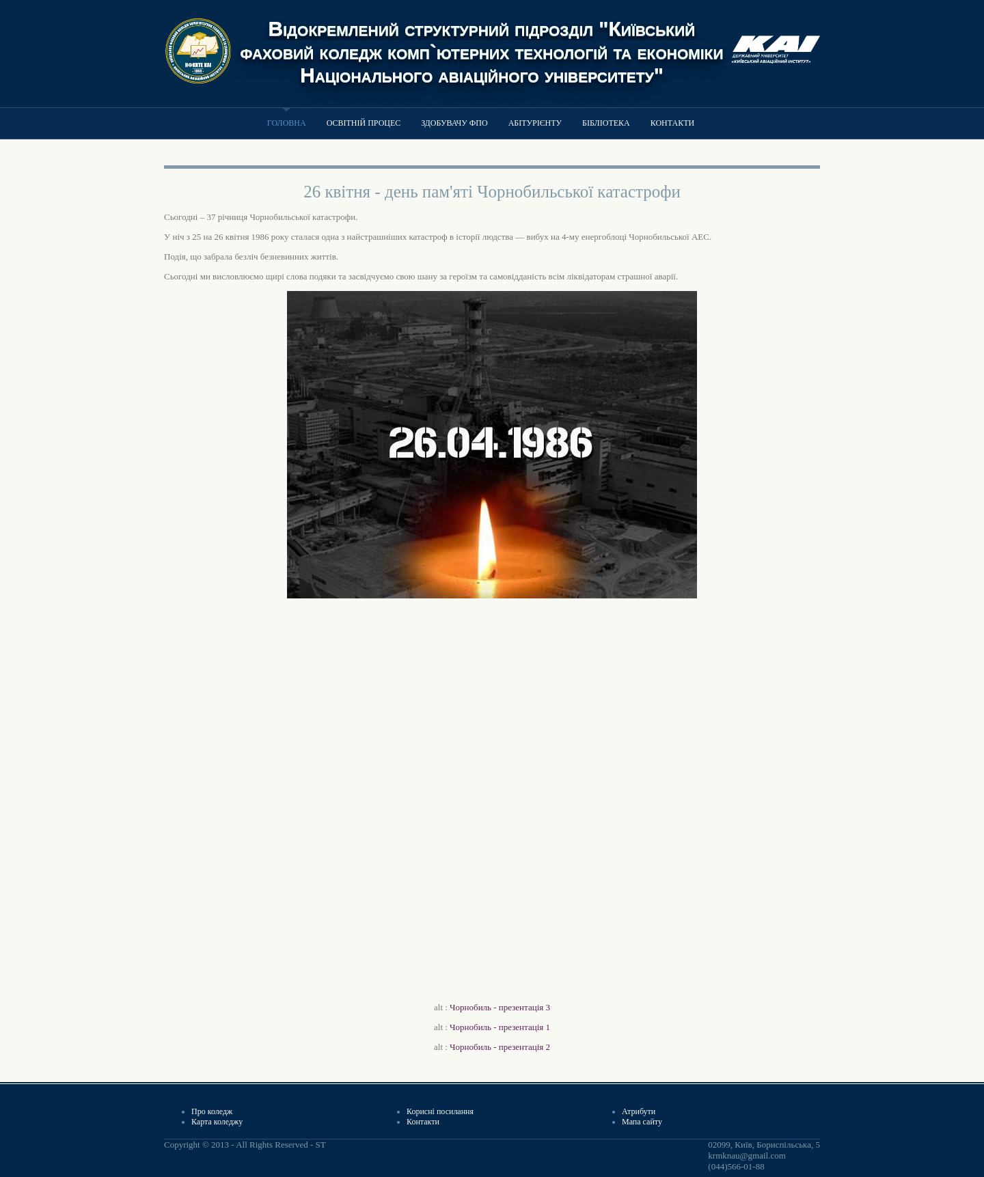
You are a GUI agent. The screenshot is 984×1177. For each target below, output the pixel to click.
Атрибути (638, 1111)
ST (320, 1144)
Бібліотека (606, 123)
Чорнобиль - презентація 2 (500, 1047)
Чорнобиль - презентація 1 (500, 1027)
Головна (286, 123)
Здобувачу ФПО (454, 123)
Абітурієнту (535, 123)
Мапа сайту (642, 1121)
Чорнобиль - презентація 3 (500, 1007)
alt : (492, 1007)
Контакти (672, 123)
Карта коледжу (217, 1121)
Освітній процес (364, 123)
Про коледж (211, 1111)
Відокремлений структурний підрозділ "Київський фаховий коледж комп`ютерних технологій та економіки (482, 40)
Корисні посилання (440, 1111)
